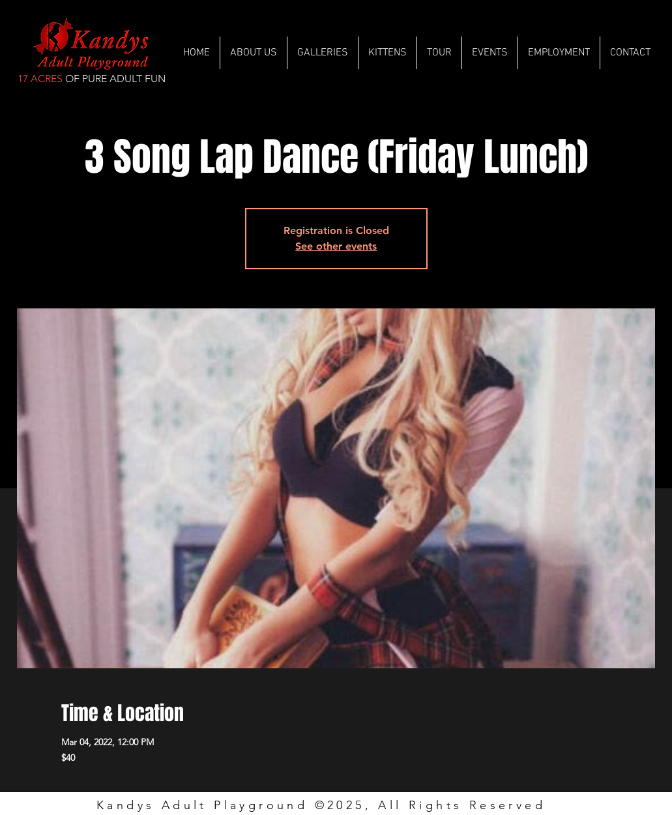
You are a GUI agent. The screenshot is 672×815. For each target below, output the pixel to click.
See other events (336, 246)
